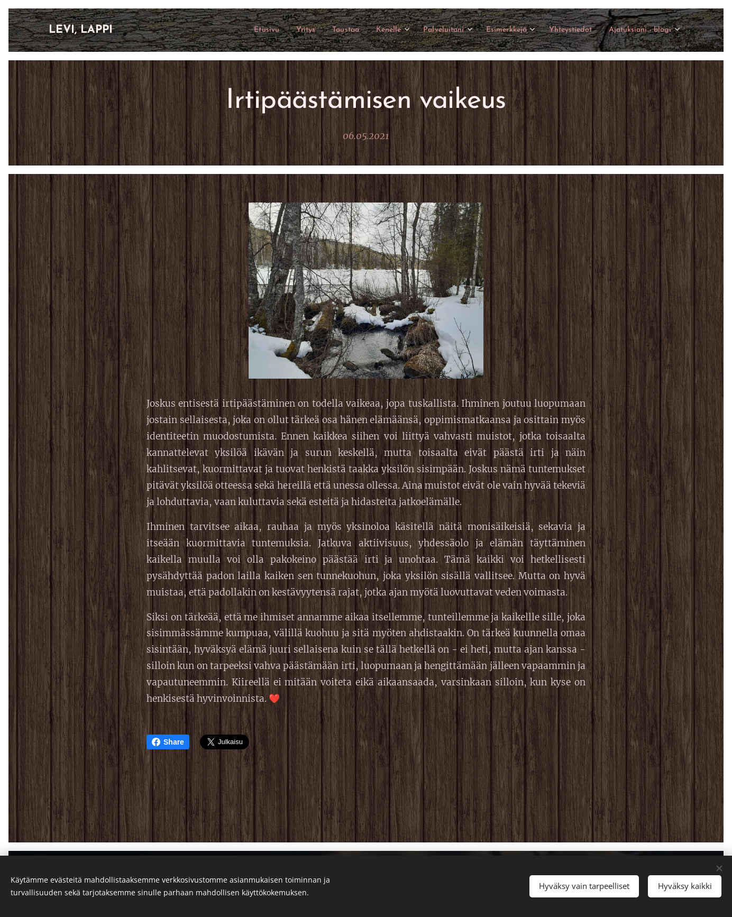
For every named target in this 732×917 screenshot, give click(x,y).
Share (168, 742)
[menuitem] (223, 30)
